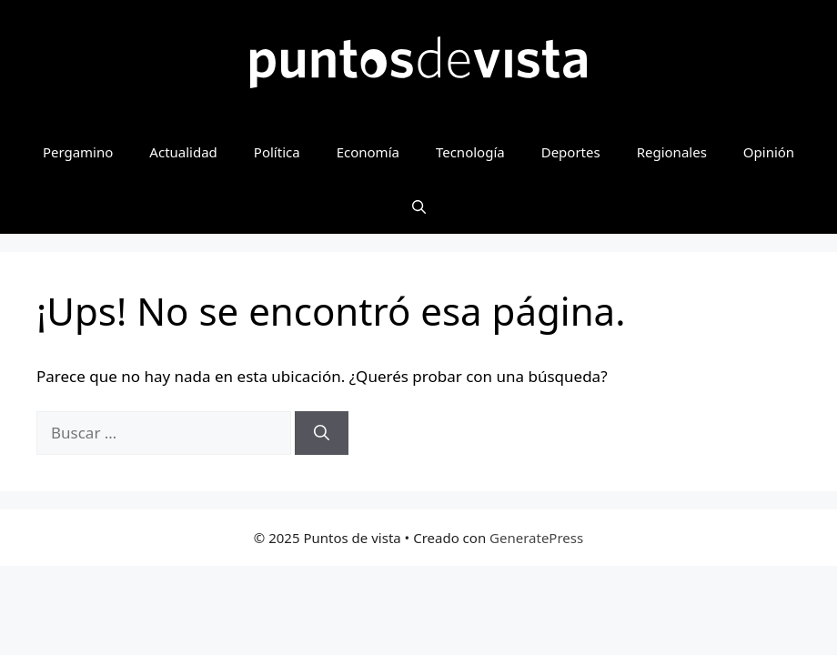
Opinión (768, 152)
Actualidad (183, 152)
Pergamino (78, 152)
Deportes (570, 152)
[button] (419, 206)
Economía (368, 152)
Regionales (672, 152)
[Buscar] (321, 433)
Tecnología (470, 152)
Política (277, 152)
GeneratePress (536, 538)
